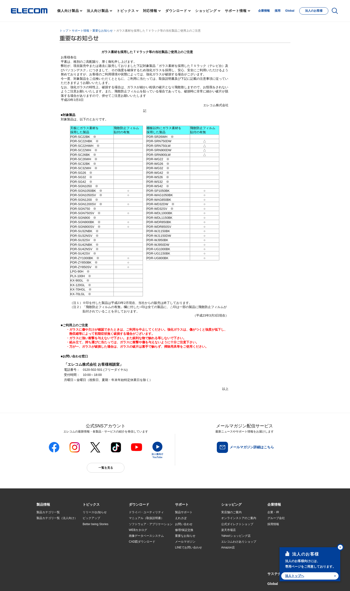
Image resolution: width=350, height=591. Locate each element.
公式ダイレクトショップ (237, 524)
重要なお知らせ (102, 30)
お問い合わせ (183, 524)
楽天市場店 (228, 530)
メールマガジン (185, 541)
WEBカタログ (138, 530)
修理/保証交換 (184, 530)
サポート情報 (235, 11)
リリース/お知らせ (95, 512)
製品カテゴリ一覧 (48, 512)
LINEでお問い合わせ (188, 547)
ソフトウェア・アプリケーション (151, 524)
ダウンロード (176, 11)
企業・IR (273, 512)
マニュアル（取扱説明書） (146, 518)
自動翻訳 (191, 581)
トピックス (126, 11)
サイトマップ (71, 581)
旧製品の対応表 (93, 559)
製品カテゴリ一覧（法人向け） (56, 518)
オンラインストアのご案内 (238, 518)
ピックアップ (91, 518)
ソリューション (46, 536)
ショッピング (206, 11)
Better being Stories (95, 524)
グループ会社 (276, 518)
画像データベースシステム (146, 536)
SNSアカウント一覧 (47, 582)
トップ (64, 30)
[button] (91, 505)
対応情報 (150, 11)
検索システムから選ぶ (97, 553)
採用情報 (273, 524)
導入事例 (42, 541)
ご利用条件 (89, 581)
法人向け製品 (97, 11)
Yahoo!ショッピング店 (236, 536)
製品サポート (183, 512)
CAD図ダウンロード (142, 541)
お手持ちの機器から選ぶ (99, 541)
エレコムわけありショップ (238, 541)
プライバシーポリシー (113, 581)
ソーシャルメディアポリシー (146, 581)
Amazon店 (228, 547)
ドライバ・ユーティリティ (146, 512)
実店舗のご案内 (231, 512)
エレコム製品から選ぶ (97, 547)
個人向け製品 (68, 11)
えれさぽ (181, 518)
